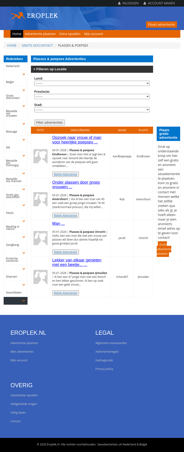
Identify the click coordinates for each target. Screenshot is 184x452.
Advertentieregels (107, 352)
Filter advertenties (49, 122)
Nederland (12, 66)
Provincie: (42, 91)
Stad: (38, 105)
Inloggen (128, 3)
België (10, 82)
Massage (11, 132)
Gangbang (12, 245)
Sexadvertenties (108, 444)
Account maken (159, 3)
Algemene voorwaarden (111, 343)
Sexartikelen (14, 292)
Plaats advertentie (161, 24)
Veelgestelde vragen (23, 404)
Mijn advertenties (21, 352)
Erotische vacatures (12, 259)
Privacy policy (104, 369)
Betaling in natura (12, 228)
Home (16, 34)
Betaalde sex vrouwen (11, 113)
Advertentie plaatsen (40, 34)
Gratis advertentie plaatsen (164, 249)
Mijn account (93, 34)
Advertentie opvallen (24, 395)
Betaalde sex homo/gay (12, 163)
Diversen (11, 277)
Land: (38, 78)
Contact (15, 421)
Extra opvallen (70, 34)
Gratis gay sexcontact (13, 196)
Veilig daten (18, 412)
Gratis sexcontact (37, 45)
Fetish (9, 213)
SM (8, 147)
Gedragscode (104, 360)
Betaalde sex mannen (13, 180)
